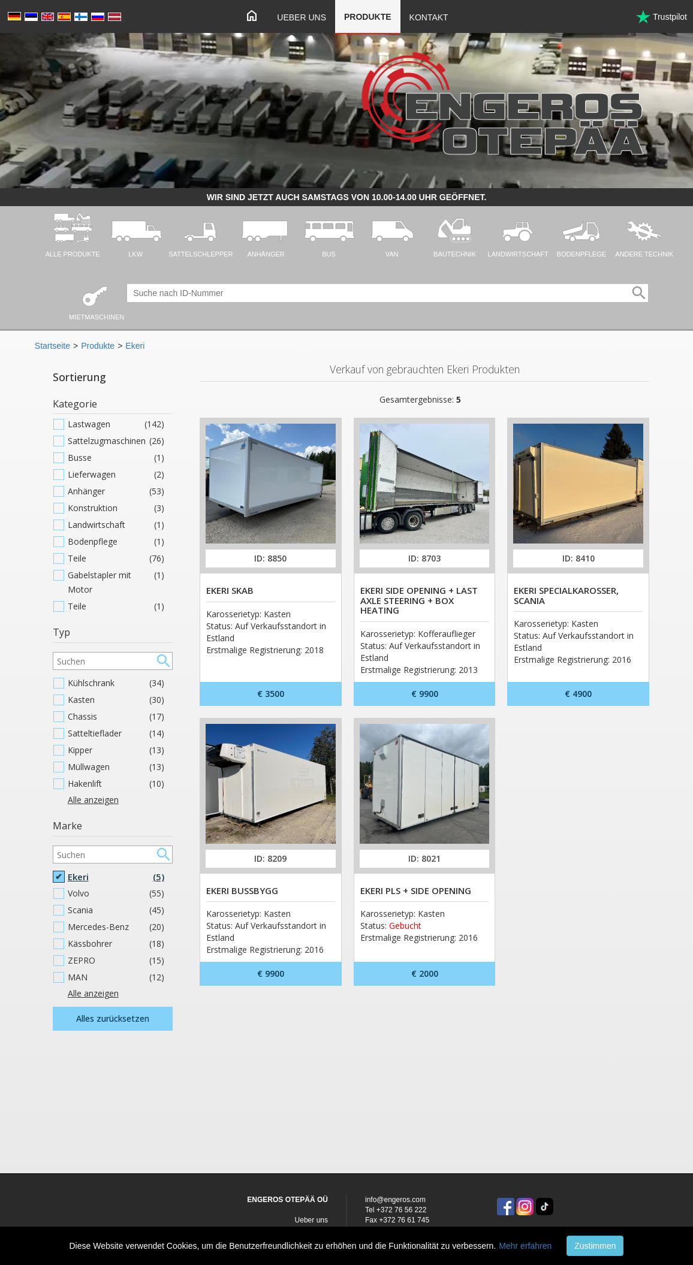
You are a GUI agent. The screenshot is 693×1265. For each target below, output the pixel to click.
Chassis (116, 717)
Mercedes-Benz (116, 927)
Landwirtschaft (116, 525)
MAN (116, 977)
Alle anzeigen (93, 799)
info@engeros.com (395, 1199)
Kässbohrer (116, 944)
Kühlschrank (116, 683)
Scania (116, 910)
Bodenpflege (116, 542)
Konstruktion (116, 508)
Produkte (367, 17)
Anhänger (116, 491)
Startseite (52, 346)
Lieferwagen (116, 474)
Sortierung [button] (79, 377)
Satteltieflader (116, 733)
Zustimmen (595, 1246)
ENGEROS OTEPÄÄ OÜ (287, 1199)
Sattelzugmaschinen (116, 441)
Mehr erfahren (525, 1246)
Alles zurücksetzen (112, 1018)
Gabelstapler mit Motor (116, 582)
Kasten (116, 700)
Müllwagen (116, 767)
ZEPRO (116, 960)
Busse (116, 458)
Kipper (116, 750)
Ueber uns (301, 17)
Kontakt (428, 17)
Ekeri (134, 346)
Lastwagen (116, 424)
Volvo (116, 893)
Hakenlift (116, 784)
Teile (116, 558)
